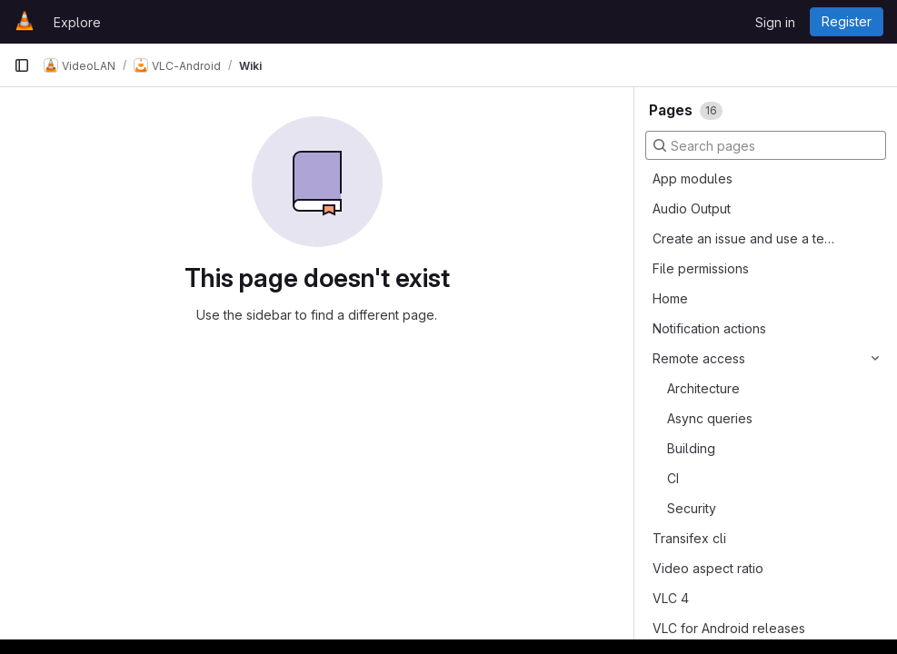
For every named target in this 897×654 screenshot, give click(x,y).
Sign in (775, 22)
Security (691, 508)
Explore (77, 22)
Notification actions (709, 328)
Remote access (699, 358)
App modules (693, 178)
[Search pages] (765, 145)
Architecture (703, 388)
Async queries (709, 418)
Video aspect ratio (708, 568)
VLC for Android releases (729, 628)
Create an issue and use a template (745, 238)
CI (673, 478)
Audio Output (692, 208)
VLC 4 (671, 598)
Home (670, 298)
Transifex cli (689, 538)
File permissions (701, 268)
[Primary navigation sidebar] (21, 65)
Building (691, 448)
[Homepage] (24, 21)
